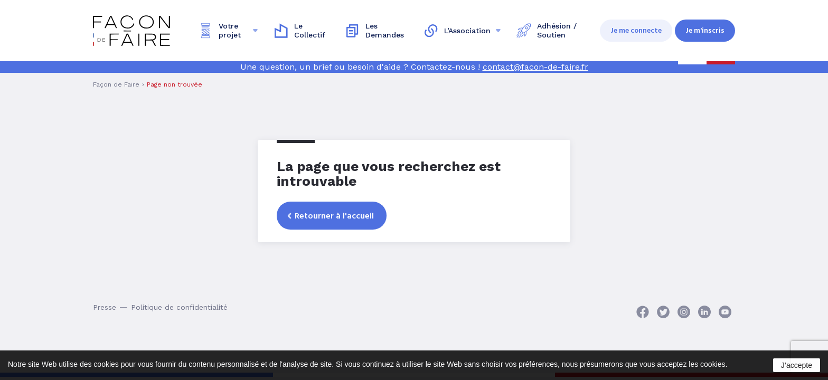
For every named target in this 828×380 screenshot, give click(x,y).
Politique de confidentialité (179, 307)
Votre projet (230, 30)
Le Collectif (309, 30)
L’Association (467, 30)
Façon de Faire (116, 84)
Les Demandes (384, 30)
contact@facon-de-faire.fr (535, 67)
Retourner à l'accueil (334, 216)
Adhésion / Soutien (557, 30)
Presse (104, 307)
